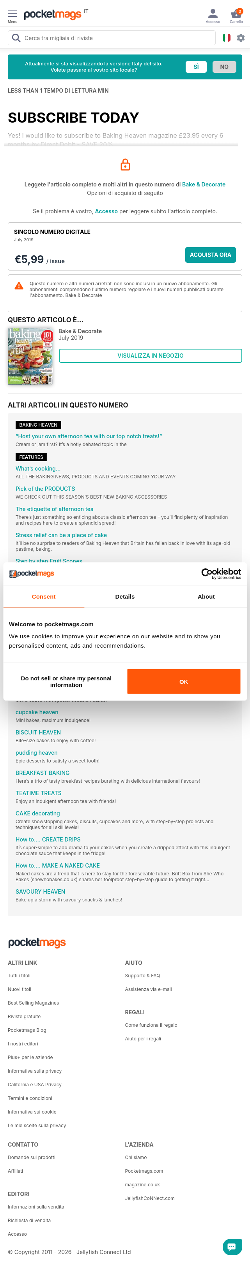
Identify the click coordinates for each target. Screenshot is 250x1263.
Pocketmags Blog (27, 1030)
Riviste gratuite (24, 1016)
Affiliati (15, 1171)
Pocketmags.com (144, 1171)
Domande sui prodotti (31, 1157)
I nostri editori (23, 1044)
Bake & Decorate (203, 184)
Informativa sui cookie (32, 1112)
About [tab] (206, 596)
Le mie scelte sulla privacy (37, 1125)
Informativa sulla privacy (35, 1071)
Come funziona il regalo (151, 1025)
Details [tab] (125, 596)
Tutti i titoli (19, 975)
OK (183, 681)
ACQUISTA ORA (211, 254)
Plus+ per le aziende (30, 1057)
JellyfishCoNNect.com (150, 1198)
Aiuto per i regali (143, 1039)
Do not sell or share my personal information (66, 681)
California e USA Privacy (35, 1084)
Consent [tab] (44, 596)
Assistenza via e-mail (148, 989)
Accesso (106, 211)
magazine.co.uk (142, 1184)
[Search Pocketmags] (16, 39)
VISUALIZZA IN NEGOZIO (150, 355)
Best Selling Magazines (33, 1003)
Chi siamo (136, 1157)
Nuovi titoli (19, 989)
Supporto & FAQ (142, 975)
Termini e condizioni (30, 1098)
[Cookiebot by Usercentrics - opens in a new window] (207, 574)
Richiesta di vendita (29, 1220)
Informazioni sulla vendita (36, 1207)
